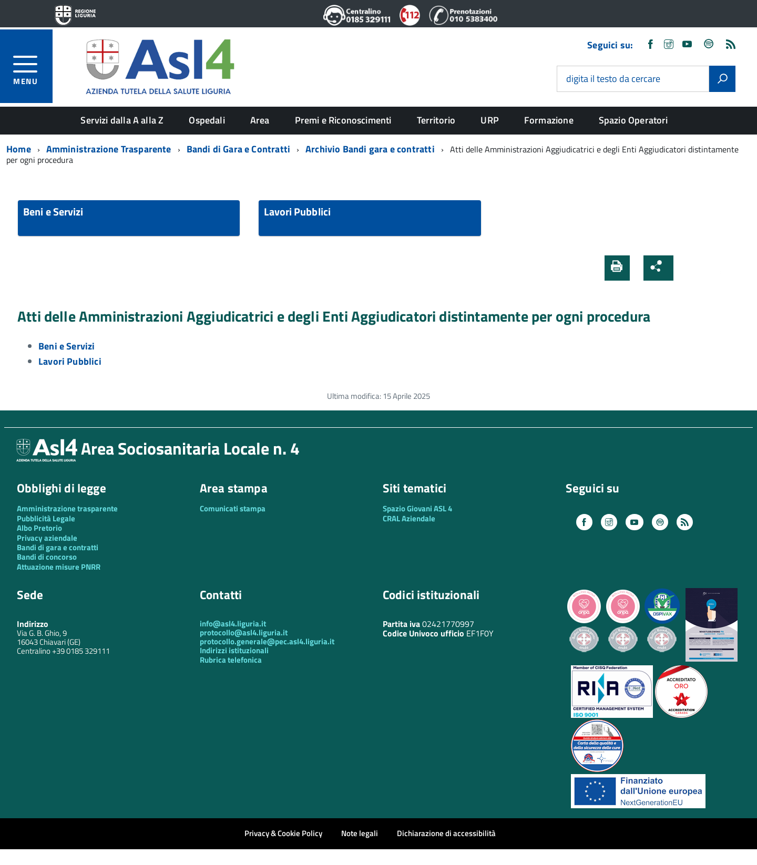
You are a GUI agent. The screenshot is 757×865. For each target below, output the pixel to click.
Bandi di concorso (47, 557)
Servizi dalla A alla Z (121, 120)
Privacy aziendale (47, 538)
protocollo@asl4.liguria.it (244, 632)
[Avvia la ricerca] (722, 79)
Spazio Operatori (633, 120)
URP (489, 120)
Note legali (359, 833)
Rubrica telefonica (231, 660)
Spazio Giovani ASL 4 (417, 508)
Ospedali (206, 120)
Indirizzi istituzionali (234, 650)
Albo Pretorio (39, 528)
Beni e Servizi (53, 211)
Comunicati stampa (232, 508)
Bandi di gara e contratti (57, 547)
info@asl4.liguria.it (233, 623)
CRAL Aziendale (409, 518)
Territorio (436, 120)
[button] (690, 268)
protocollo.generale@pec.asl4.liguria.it (267, 641)
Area (260, 120)
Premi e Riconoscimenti (343, 120)
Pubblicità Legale (46, 518)
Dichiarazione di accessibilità (446, 833)
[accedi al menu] (33, 68)
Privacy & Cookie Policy (283, 833)
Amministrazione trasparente (67, 508)
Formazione (549, 120)
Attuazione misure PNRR (58, 567)
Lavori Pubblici (297, 211)
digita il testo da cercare (613, 79)
